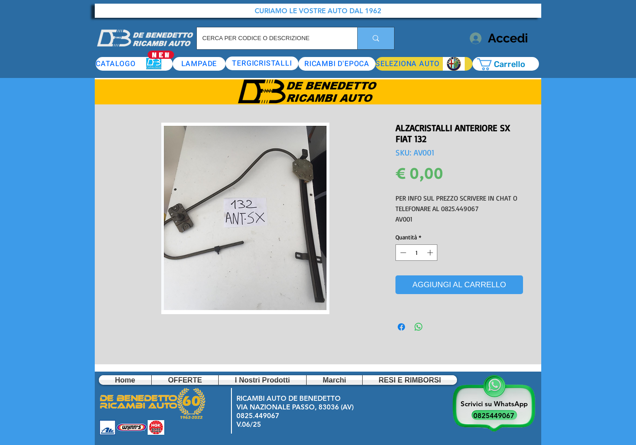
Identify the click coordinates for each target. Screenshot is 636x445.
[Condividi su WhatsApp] (418, 326)
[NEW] (161, 55)
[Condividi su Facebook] (401, 326)
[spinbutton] (417, 252)
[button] (423, 64)
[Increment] (431, 252)
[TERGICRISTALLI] (262, 63)
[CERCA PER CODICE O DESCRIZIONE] (270, 38)
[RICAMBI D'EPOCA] (336, 64)
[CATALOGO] (134, 64)
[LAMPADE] (199, 64)
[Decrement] (402, 252)
